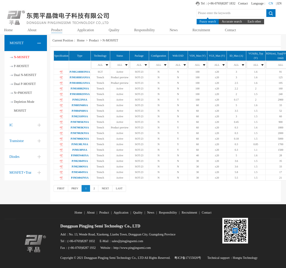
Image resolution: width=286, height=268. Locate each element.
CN (271, 3)
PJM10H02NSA (80, 88)
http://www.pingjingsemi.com (132, 247)
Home (80, 40)
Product (94, 40)
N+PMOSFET (23, 93)
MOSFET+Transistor (24, 172)
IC (11, 125)
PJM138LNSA (80, 144)
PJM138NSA (79, 149)
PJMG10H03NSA (79, 71)
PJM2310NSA (80, 116)
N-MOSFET (21, 57)
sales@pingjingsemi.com (127, 241)
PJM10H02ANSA (80, 83)
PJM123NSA (79, 99)
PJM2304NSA (80, 161)
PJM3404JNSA (80, 177)
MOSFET (17, 43)
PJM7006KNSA (80, 138)
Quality (138, 212)
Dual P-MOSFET (25, 84)
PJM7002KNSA (80, 133)
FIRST (61, 188)
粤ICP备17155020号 (187, 258)
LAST (119, 188)
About (91, 212)
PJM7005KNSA (80, 122)
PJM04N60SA (80, 110)
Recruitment (189, 212)
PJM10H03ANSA (80, 77)
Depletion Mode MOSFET (24, 106)
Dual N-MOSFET (25, 75)
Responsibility (168, 212)
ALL (103, 64)
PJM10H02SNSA (80, 94)
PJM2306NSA (80, 166)
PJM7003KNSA (80, 127)
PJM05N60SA (80, 105)
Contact (243, 3)
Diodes (14, 157)
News (150, 212)
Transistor (16, 141)
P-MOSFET (21, 66)
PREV (75, 188)
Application (121, 212)
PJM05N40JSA (80, 155)
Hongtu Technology (245, 258)
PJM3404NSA (80, 172)
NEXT (105, 188)
